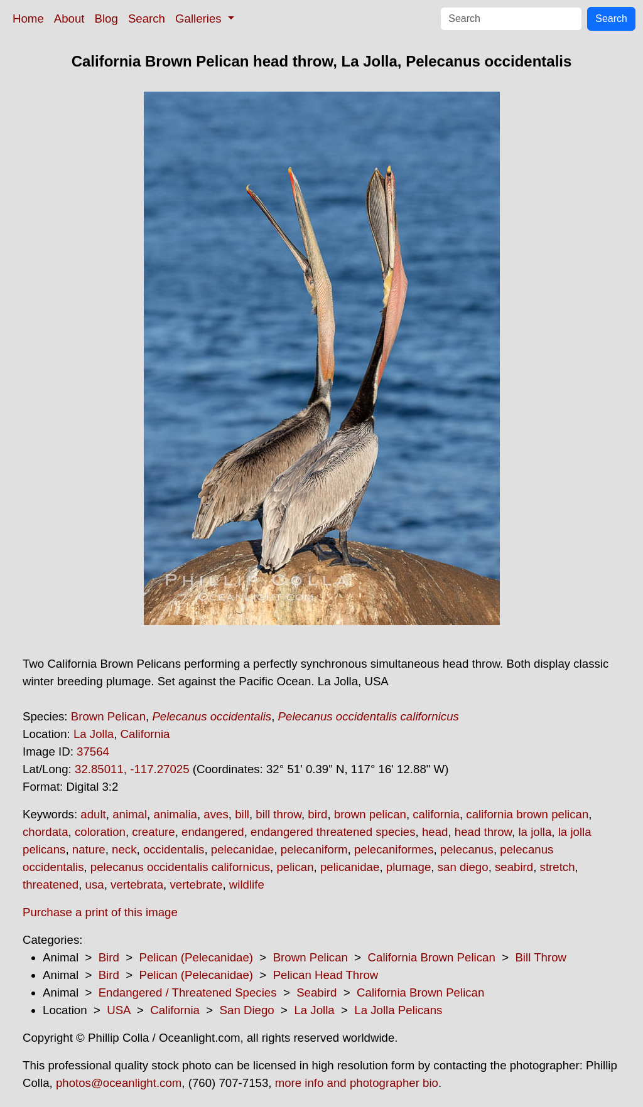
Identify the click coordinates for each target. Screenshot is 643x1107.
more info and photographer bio (356, 1082)
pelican (294, 867)
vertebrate (196, 884)
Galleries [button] (200, 18)
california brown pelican (527, 814)
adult (92, 814)
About (69, 18)
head (435, 831)
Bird (109, 957)
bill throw (278, 814)
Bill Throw (540, 957)
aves (215, 814)
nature (88, 849)
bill (242, 814)
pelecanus (467, 849)
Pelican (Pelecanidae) (196, 957)
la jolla (534, 831)
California (145, 734)
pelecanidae (242, 849)
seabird (514, 867)
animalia (175, 814)
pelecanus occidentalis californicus (180, 867)
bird (317, 814)
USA (118, 1010)
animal (129, 814)
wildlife (246, 884)
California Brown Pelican (431, 957)
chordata (45, 831)
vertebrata (137, 884)
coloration (100, 831)
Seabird (316, 992)
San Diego (247, 1010)
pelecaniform (314, 849)
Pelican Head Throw (326, 974)
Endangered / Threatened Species (188, 992)
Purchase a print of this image (100, 912)
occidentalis (173, 849)
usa (94, 884)
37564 (93, 751)
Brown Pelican (108, 716)
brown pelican (370, 814)
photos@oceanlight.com (118, 1082)
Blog (106, 18)
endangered (212, 831)
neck (124, 849)
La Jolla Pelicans (398, 1010)
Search (146, 18)
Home (28, 18)
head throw (483, 831)
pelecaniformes (394, 849)
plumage (408, 867)
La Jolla (93, 734)
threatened (50, 884)
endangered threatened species (333, 831)
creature (153, 831)
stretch (557, 867)
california (436, 814)
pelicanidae (349, 867)
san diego (463, 867)
